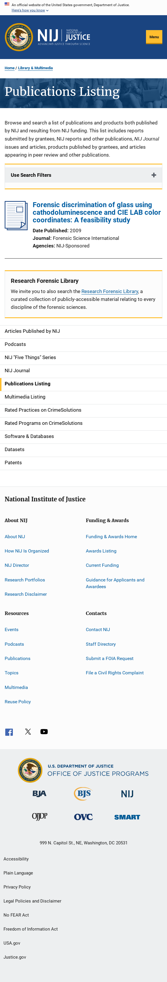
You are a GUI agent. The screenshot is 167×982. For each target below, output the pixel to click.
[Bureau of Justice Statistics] (83, 802)
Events (11, 629)
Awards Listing (101, 551)
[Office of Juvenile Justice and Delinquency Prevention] (39, 822)
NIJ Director (17, 565)
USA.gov (12, 943)
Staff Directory (101, 644)
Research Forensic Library (109, 291)
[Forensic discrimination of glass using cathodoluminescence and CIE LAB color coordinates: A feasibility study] (16, 228)
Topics (11, 673)
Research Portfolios (25, 579)
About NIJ (15, 536)
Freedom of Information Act (31, 929)
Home (10, 68)
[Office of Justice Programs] (19, 37)
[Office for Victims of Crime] (83, 821)
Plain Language (18, 873)
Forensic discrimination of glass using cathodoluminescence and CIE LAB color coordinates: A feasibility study (97, 212)
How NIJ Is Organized (27, 551)
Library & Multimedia (35, 68)
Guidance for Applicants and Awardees (115, 583)
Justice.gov (15, 957)
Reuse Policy (18, 701)
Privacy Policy (17, 887)
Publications (17, 658)
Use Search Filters (31, 175)
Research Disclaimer (26, 594)
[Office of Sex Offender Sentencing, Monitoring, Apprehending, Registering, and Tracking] (127, 820)
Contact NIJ (98, 629)
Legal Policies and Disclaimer (32, 901)
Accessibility (16, 859)
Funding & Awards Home (111, 536)
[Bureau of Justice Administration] (39, 798)
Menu (154, 37)
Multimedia (16, 687)
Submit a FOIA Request (109, 658)
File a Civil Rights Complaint (115, 673)
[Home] (64, 37)
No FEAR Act (16, 915)
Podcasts (14, 644)
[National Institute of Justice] (127, 798)
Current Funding (102, 565)
